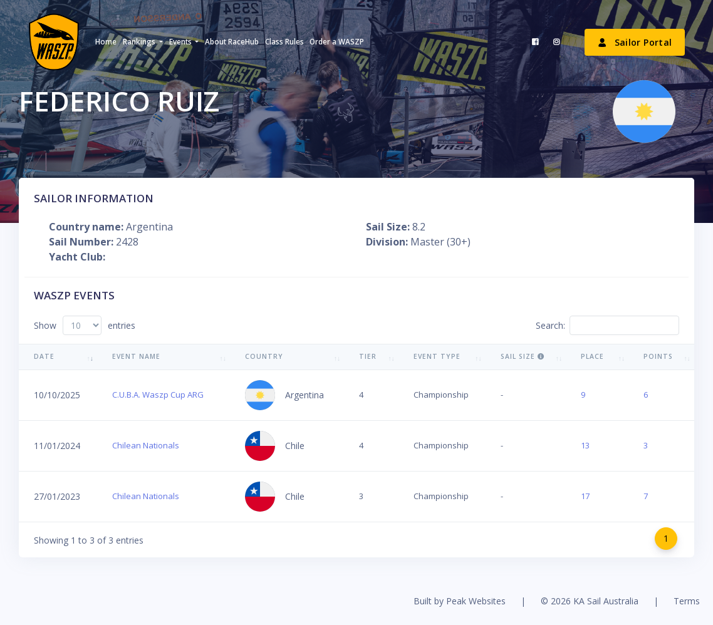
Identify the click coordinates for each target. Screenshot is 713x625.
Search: (607, 325)
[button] (142, 42)
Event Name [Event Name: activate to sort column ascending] (136, 356)
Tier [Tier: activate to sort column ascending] (368, 356)
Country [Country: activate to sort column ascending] (264, 356)
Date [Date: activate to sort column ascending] (44, 356)
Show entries (84, 325)
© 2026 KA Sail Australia (589, 601)
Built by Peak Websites (460, 601)
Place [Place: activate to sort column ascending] (592, 356)
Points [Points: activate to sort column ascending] (658, 356)
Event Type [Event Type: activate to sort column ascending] (437, 356)
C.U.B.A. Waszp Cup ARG (158, 394)
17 (585, 496)
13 (585, 445)
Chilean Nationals (145, 445)
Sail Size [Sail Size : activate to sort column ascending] (522, 356)
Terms (687, 601)
